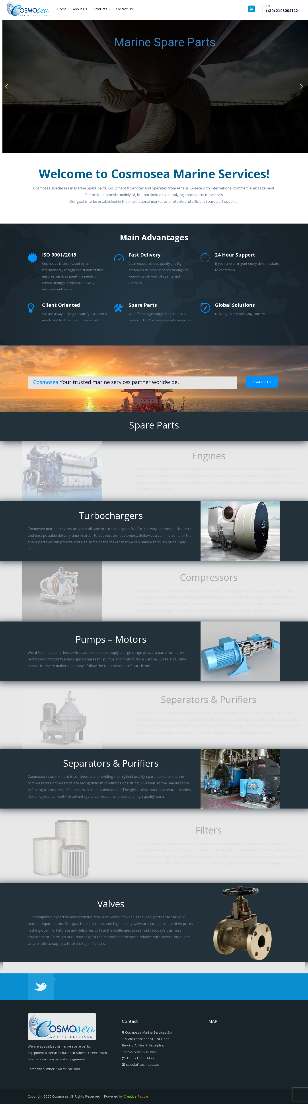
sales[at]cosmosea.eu (143, 1064)
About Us (80, 9)
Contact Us (124, 9)
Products (100, 9)
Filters (212, 830)
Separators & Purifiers (212, 699)
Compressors (212, 577)
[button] (6, 86)
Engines (212, 455)
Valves (95, 903)
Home (62, 9)
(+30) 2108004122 (282, 10)
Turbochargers (95, 515)
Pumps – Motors (95, 639)
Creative (136, 1096)
